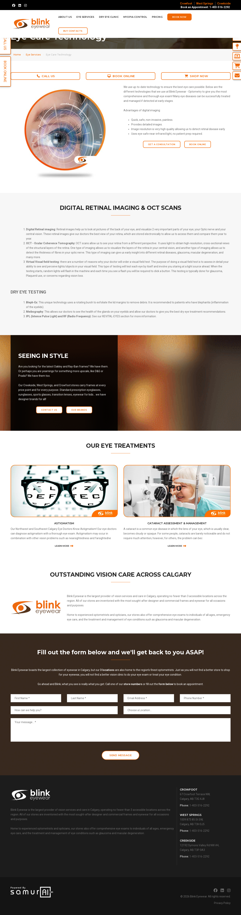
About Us (65, 16)
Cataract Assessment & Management (177, 556)
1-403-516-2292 (199, 813)
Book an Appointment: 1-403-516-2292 (205, 7)
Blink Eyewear (198, 896)
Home (17, 54)
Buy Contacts (73, 31)
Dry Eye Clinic (109, 16)
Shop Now (196, 76)
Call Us (46, 76)
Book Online (121, 76)
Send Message (120, 755)
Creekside (224, 3)
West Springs (204, 3)
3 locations (107, 685)
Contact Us (49, 417)
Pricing (157, 16)
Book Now (179, 17)
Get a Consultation (161, 144)
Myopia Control (135, 16)
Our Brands (79, 417)
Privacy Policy (222, 903)
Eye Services (85, 16)
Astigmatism (64, 556)
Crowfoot (186, 3)
